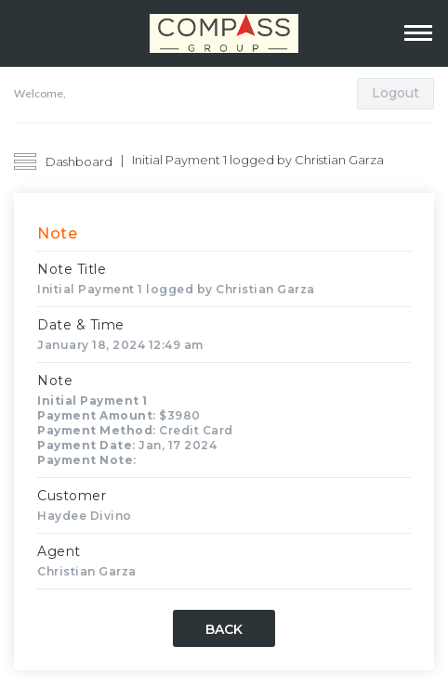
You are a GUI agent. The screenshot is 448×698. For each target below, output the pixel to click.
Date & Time (81, 325)
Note (54, 380)
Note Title (71, 269)
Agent (59, 551)
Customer (71, 495)
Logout (395, 92)
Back (224, 629)
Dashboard (79, 161)
